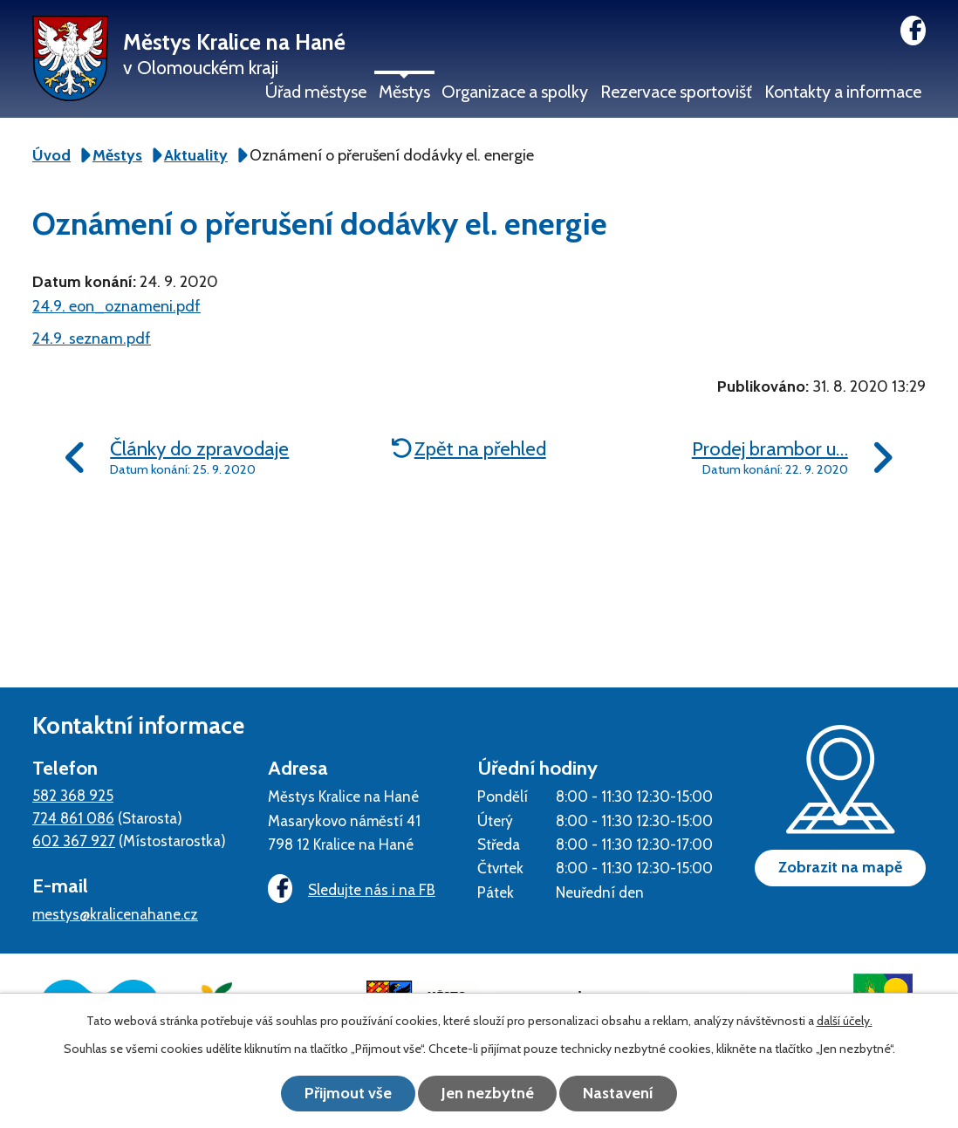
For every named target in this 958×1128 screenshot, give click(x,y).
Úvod (51, 155)
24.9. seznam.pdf (91, 338)
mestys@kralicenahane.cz (115, 914)
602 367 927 (73, 840)
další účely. (844, 1021)
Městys (404, 91)
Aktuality (196, 155)
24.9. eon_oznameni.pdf (116, 306)
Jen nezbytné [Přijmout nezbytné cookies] (487, 1093)
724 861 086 (73, 818)
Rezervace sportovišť (676, 91)
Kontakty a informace (842, 91)
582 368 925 (72, 795)
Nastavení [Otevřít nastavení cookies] (619, 1093)
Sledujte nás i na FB (351, 889)
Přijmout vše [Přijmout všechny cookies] (348, 1093)
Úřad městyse (315, 91)
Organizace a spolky (514, 91)
